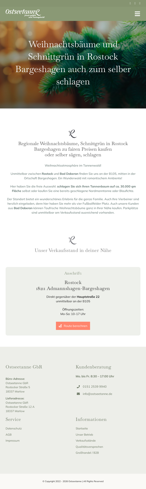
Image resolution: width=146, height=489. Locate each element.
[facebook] (130, 3)
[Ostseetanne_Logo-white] (25, 11)
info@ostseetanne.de (97, 394)
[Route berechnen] (73, 326)
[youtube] (139, 3)
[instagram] (135, 3)
